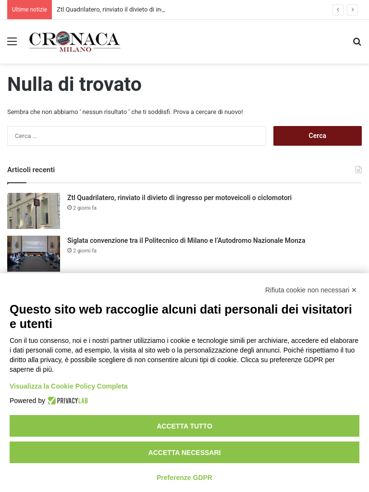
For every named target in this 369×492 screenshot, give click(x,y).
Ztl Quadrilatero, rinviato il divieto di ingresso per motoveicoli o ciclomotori (179, 198)
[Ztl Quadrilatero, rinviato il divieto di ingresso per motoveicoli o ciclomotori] (33, 211)
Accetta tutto (184, 426)
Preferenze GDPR (184, 477)
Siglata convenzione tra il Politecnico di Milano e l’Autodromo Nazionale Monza (186, 240)
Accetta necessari (184, 452)
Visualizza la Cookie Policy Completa (69, 386)
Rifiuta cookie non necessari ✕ (311, 290)
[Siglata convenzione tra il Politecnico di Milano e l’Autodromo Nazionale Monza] (33, 254)
